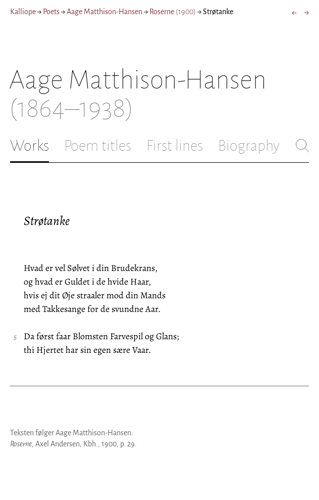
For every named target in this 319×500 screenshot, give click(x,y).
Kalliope (23, 12)
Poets (51, 12)
